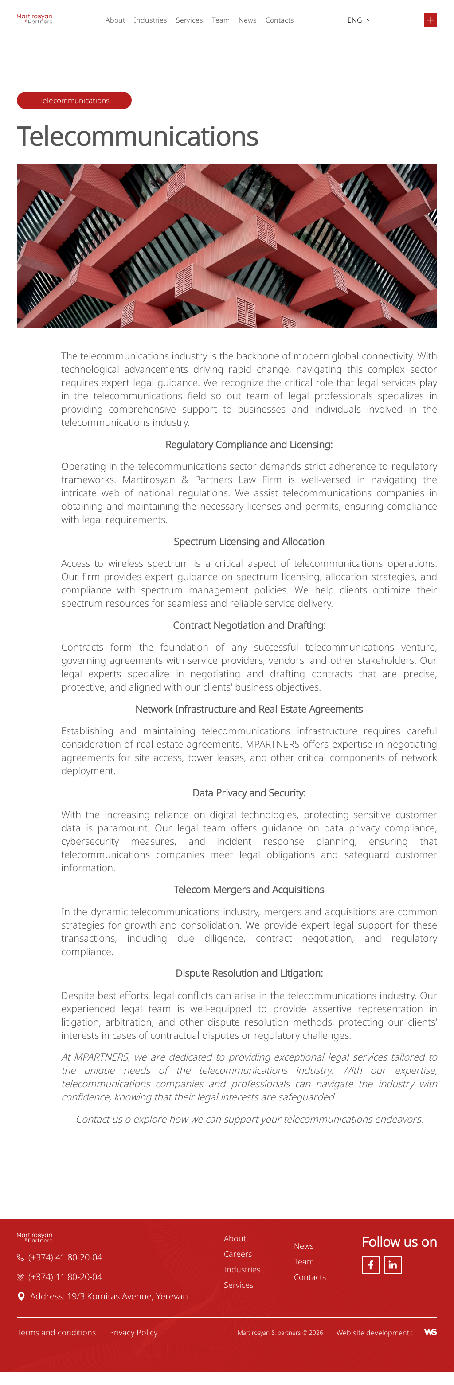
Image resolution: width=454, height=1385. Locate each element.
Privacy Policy (134, 1345)
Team (221, 20)
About (115, 20)
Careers (238, 1266)
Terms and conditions (57, 1345)
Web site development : (386, 1345)
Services (190, 20)
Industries (151, 20)
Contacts (280, 20)
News (248, 20)
